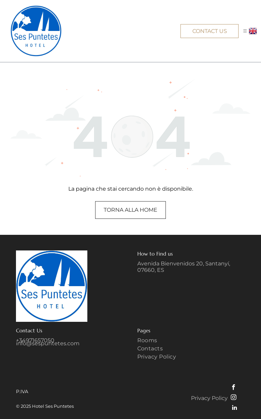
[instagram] (233, 398)
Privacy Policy (209, 398)
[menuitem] (191, 341)
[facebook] (233, 388)
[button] (245, 31)
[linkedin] (234, 408)
